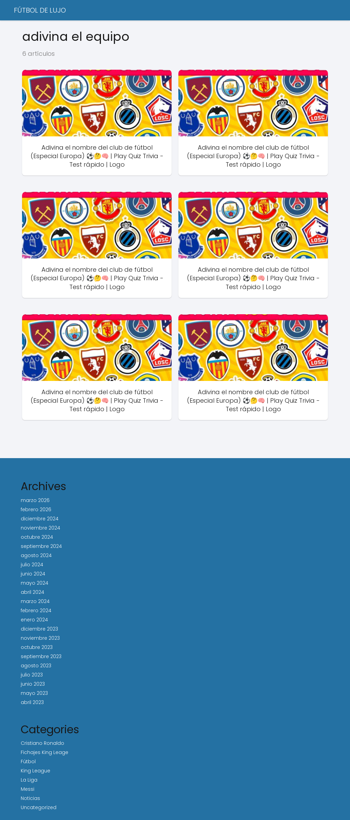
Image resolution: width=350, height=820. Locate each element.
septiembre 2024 (41, 546)
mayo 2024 (34, 583)
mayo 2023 (34, 693)
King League (35, 770)
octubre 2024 (37, 537)
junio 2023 (33, 684)
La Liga (29, 779)
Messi (27, 789)
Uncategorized (38, 807)
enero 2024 (34, 619)
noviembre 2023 (40, 638)
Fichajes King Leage (44, 752)
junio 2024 (33, 573)
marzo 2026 (35, 500)
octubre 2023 (37, 647)
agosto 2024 (36, 555)
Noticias (30, 798)
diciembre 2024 (39, 518)
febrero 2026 (36, 509)
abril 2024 (32, 592)
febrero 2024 (36, 610)
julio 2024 (32, 564)
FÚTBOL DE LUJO (40, 10)
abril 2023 (32, 702)
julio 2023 (32, 674)
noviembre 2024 (40, 527)
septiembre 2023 (41, 656)
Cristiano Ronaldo (42, 743)
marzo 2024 (35, 601)
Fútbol (28, 761)
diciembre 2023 (39, 628)
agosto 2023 (36, 665)
